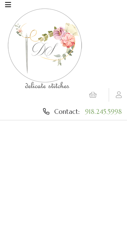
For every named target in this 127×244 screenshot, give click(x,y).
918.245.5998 (103, 111)
